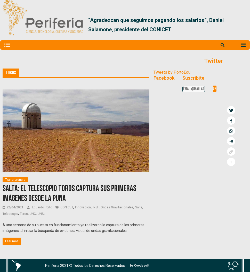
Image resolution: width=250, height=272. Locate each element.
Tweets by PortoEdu (172, 72)
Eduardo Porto (42, 207)
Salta (138, 207)
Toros (24, 214)
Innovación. (83, 207)
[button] (241, 25)
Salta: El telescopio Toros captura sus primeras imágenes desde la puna (69, 193)
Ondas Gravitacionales (117, 207)
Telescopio (10, 214)
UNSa (41, 214)
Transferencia (15, 180)
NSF (96, 207)
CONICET (66, 207)
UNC (33, 214)
